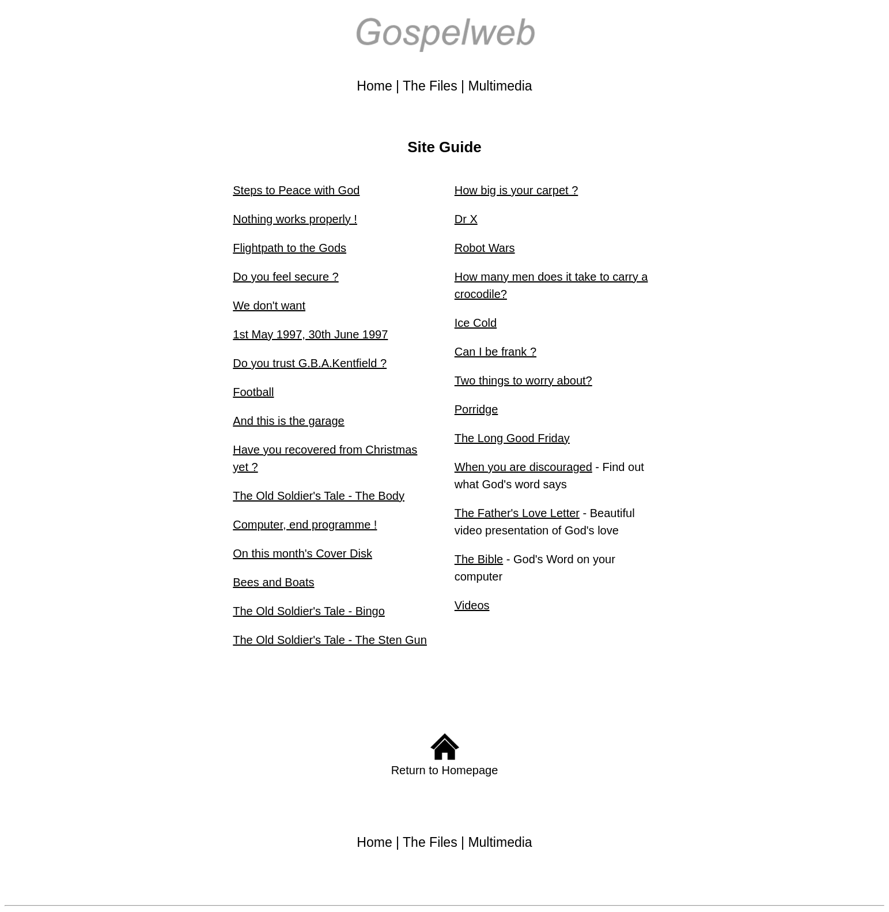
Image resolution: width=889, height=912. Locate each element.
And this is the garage (288, 420)
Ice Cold (476, 322)
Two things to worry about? (523, 380)
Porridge (476, 409)
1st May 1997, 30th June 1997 (310, 334)
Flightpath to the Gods (289, 248)
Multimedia (500, 85)
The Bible (479, 559)
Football (253, 392)
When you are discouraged (523, 467)
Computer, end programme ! (305, 524)
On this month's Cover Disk (302, 553)
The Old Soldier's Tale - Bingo (309, 611)
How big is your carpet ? (516, 190)
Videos (472, 605)
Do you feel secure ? (285, 276)
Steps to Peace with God (296, 190)
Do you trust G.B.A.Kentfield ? (310, 363)
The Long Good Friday (512, 438)
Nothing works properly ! (295, 219)
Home (374, 85)
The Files (430, 85)
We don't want (269, 305)
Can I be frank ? (495, 351)
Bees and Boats (273, 582)
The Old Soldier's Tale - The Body (318, 495)
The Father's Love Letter (517, 513)
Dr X (466, 219)
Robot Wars (485, 248)
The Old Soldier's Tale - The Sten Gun (330, 640)
